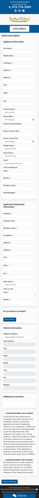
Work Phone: (8, 282)
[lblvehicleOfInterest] (19, 337)
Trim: (5, 370)
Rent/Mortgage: (9, 193)
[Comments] (19, 404)
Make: (5, 356)
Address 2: (7, 78)
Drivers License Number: (12, 124)
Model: (5, 363)
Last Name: (7, 63)
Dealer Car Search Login (6, 489)
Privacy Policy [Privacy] (27, 487)
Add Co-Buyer (10, 319)
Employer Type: (9, 221)
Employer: (7, 214)
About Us (15, 487)
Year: (5, 348)
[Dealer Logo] (19, 19)
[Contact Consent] (4, 460)
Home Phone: (8, 153)
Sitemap (22, 489)
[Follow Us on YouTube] (23, 10)
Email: (5, 160)
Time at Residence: (10, 167)
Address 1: (7, 70)
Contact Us (20, 487)
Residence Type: (9, 185)
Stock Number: (8, 341)
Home (10, 487)
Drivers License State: (11, 131)
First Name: (7, 48)
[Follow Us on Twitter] (19, 10)
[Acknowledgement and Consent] (4, 413)
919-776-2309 (21, 7)
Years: (5, 171)
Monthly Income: (9, 228)
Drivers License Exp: (10, 138)
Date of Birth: (8, 116)
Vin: (4, 378)
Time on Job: (8, 289)
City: (5, 85)
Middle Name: (8, 56)
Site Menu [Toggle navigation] (19, 28)
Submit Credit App (9, 482)
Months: (6, 178)
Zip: (4, 101)
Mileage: (6, 385)
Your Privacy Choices (31, 489)
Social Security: (9, 109)
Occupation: (7, 235)
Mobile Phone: (8, 146)
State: (5, 93)
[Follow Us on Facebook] (15, 10)
